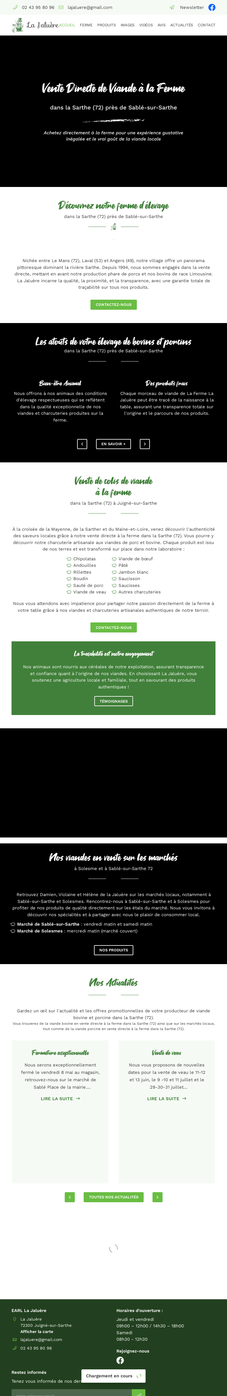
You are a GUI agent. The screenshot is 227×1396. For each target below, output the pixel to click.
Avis (162, 25)
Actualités (181, 25)
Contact (206, 25)
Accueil (67, 25)
